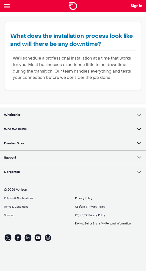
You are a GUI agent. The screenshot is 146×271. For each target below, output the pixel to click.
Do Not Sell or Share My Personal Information (103, 223)
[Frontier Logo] (73, 6)
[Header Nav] (8, 6)
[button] (73, 115)
